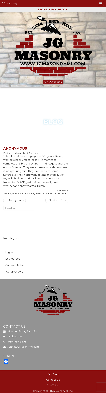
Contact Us (53, 379)
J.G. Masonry (9, 3)
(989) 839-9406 (53, 82)
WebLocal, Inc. (64, 391)
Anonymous (14, 200)
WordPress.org (14, 271)
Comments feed (15, 265)
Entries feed (12, 258)
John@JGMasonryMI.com (23, 346)
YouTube (53, 385)
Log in (9, 252)
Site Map (53, 374)
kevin (36, 153)
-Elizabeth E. (56, 200)
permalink (61, 193)
